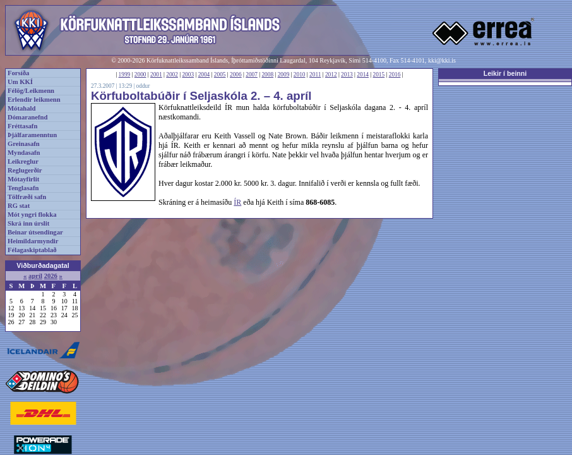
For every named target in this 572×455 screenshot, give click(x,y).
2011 (315, 74)
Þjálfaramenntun (32, 134)
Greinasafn (24, 143)
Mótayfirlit (23, 179)
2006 (236, 74)
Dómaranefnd (27, 117)
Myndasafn (24, 152)
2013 (347, 74)
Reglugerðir (25, 170)
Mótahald (21, 108)
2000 (140, 74)
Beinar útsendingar (35, 232)
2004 (204, 74)
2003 (188, 74)
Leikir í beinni (505, 73)
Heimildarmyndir (33, 241)
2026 (50, 275)
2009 (284, 74)
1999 (125, 74)
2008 (267, 74)
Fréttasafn (22, 126)
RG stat (19, 205)
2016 (395, 74)
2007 (252, 74)
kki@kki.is (442, 60)
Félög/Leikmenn (31, 90)
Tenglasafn (23, 188)
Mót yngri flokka (32, 214)
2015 (379, 74)
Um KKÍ (20, 81)
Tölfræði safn (27, 196)
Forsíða (18, 73)
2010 (300, 74)
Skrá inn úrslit (28, 223)
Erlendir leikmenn (34, 99)
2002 (172, 74)
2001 (156, 74)
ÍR (237, 202)
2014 (363, 74)
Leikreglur (23, 161)
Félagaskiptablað (32, 249)
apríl (35, 275)
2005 (220, 74)
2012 (331, 74)
